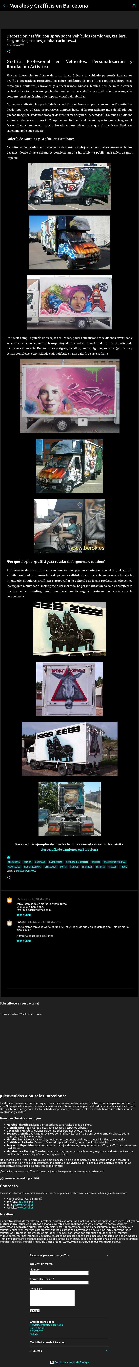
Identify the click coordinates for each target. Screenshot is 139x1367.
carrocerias (55, 862)
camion (27, 862)
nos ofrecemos (32, 867)
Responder (24, 915)
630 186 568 (26, 1201)
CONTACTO (36, 1331)
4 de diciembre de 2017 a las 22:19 (44, 922)
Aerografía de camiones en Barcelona (69, 849)
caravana (40, 862)
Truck (123, 867)
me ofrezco (14, 867)
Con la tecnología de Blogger (69, 1362)
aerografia (14, 862)
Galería (34, 1334)
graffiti (96, 862)
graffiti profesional (115, 862)
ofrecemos (51, 867)
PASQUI (21, 921)
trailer (112, 867)
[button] (9, 51)
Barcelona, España (26, 871)
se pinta (100, 867)
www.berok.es (25, 1207)
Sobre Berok (37, 1328)
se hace (74, 867)
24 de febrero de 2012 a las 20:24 (34, 899)
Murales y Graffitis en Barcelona (48, 6)
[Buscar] (134, 6)
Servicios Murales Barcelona (46, 1324)
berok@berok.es (24, 1204)
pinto (63, 867)
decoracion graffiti (77, 862)
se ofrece (87, 867)
